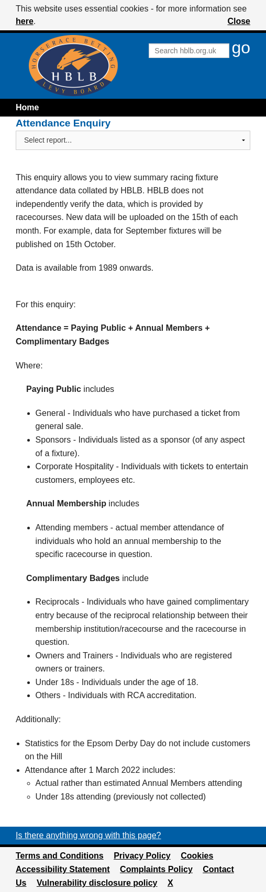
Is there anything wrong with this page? (88, 835)
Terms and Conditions (60, 855)
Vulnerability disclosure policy (97, 882)
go (240, 47)
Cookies (197, 855)
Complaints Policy (156, 869)
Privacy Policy (142, 855)
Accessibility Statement (63, 869)
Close (238, 21)
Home (27, 107)
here (25, 21)
